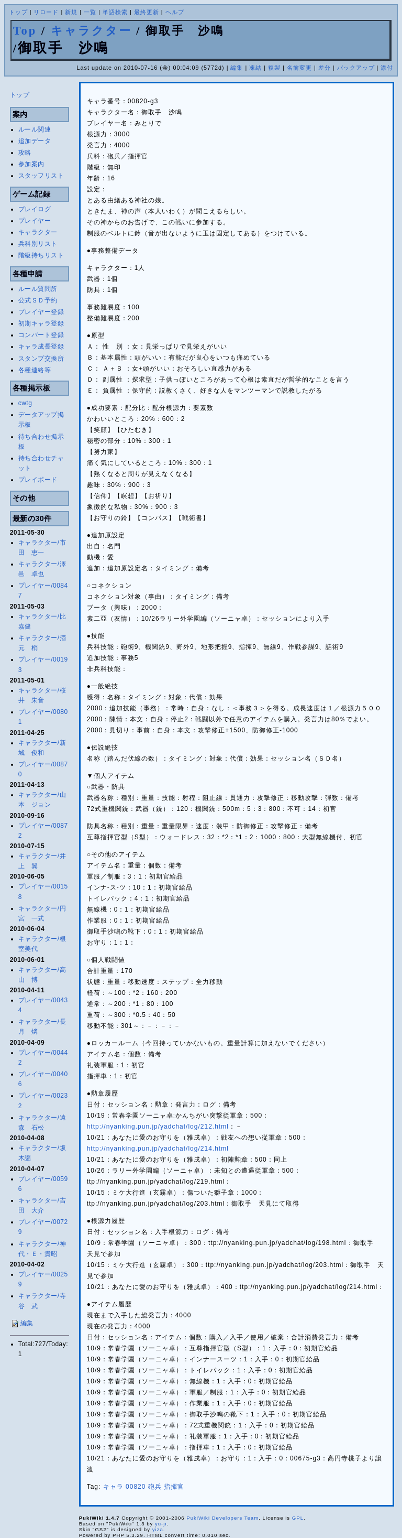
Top (25, 30)
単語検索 (115, 12)
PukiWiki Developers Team (222, 1518)
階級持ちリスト (41, 255)
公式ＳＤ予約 (38, 300)
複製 (274, 67)
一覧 (90, 12)
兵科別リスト (38, 243)
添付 (387, 67)
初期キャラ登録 (41, 323)
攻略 (24, 152)
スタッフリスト (41, 175)
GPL (298, 1518)
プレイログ (34, 209)
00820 (136, 1486)
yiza (157, 1529)
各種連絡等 (34, 370)
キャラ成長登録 (41, 346)
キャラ (113, 1486)
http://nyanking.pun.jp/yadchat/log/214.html (158, 1148)
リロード (46, 12)
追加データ (34, 141)
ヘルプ (174, 12)
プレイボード (38, 479)
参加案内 (31, 164)
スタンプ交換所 (41, 358)
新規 (71, 12)
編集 (236, 67)
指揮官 (174, 1486)
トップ (18, 12)
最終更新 (146, 12)
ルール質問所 (38, 289)
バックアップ (356, 67)
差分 (324, 67)
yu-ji (161, 1523)
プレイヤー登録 (41, 312)
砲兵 (155, 1486)
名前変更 (299, 67)
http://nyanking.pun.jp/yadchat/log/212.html (158, 1126)
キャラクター (91, 30)
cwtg (25, 403)
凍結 (255, 67)
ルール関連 (34, 129)
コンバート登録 (41, 335)
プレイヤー (34, 220)
